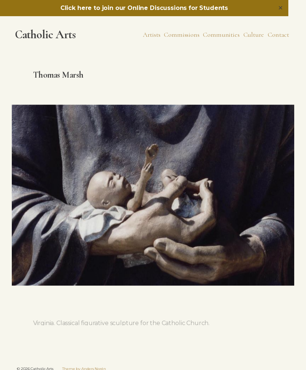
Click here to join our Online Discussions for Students (144, 7)
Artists (152, 35)
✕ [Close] (280, 7)
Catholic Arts (45, 34)
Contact (278, 35)
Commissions (181, 35)
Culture (253, 35)
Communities (221, 35)
